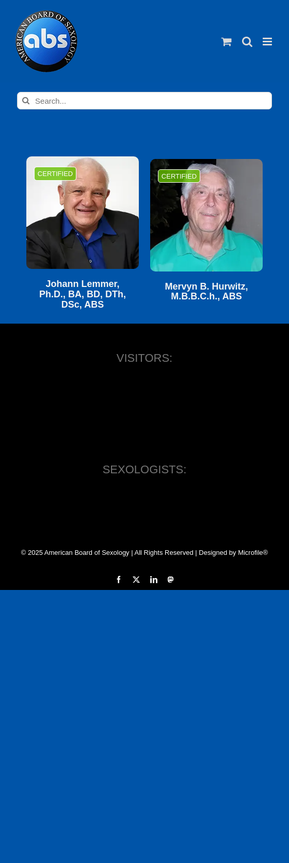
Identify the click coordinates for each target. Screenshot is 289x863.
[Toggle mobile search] (247, 41)
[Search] (26, 100)
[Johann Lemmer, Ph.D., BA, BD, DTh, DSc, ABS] (82, 212)
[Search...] (144, 100)
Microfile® (253, 552)
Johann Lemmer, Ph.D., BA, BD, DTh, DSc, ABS (82, 294)
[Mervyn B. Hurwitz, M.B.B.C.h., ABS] (206, 215)
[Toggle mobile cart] (226, 41)
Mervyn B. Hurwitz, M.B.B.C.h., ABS (206, 292)
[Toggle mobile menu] (268, 41)
